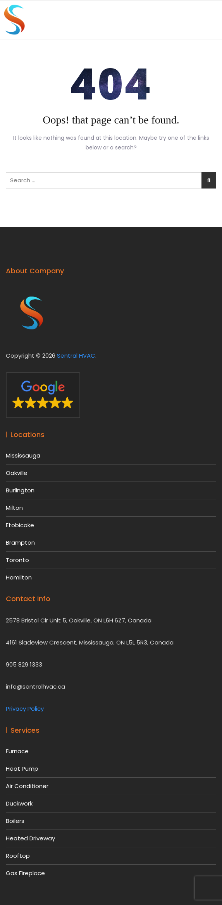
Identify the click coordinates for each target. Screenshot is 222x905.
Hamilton (19, 577)
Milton (14, 508)
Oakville (17, 473)
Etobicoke (20, 525)
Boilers (15, 821)
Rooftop (18, 856)
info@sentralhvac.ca (35, 686)
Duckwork (19, 803)
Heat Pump (22, 768)
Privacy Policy (25, 708)
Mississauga (23, 455)
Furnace (17, 751)
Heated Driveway (30, 838)
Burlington (20, 490)
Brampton (20, 542)
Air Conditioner (27, 786)
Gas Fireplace (25, 873)
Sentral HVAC (76, 355)
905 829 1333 (24, 664)
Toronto (17, 560)
